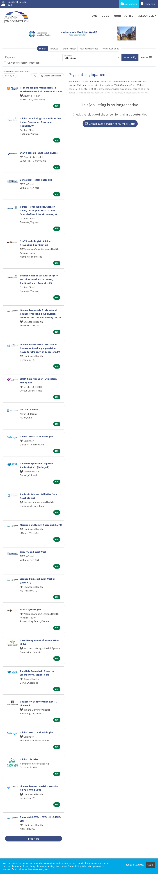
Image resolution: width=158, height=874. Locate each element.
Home (94, 16)
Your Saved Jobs (110, 48)
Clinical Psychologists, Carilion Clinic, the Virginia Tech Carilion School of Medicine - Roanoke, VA (38, 210)
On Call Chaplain (29, 409)
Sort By (8, 75)
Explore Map (69, 48)
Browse (54, 48)
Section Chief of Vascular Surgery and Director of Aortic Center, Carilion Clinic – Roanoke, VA (39, 279)
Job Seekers (129, 4)
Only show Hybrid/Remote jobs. (24, 62)
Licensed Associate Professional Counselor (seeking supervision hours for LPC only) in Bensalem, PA (40, 348)
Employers (148, 4)
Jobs (105, 16)
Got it (150, 865)
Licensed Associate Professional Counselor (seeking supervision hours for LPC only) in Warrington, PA (41, 313)
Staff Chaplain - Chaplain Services (39, 152)
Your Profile (123, 16)
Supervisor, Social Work (33, 551)
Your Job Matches (89, 48)
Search (42, 48)
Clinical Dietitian (29, 759)
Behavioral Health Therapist (36, 179)
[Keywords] (33, 57)
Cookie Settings (135, 865)
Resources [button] (145, 16)
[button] (146, 57)
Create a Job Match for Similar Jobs (110, 124)
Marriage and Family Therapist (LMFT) (41, 524)
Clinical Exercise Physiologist (36, 436)
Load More (33, 838)
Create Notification (51, 75)
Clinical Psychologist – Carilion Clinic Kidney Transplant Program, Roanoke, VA (41, 122)
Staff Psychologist (30, 609)
